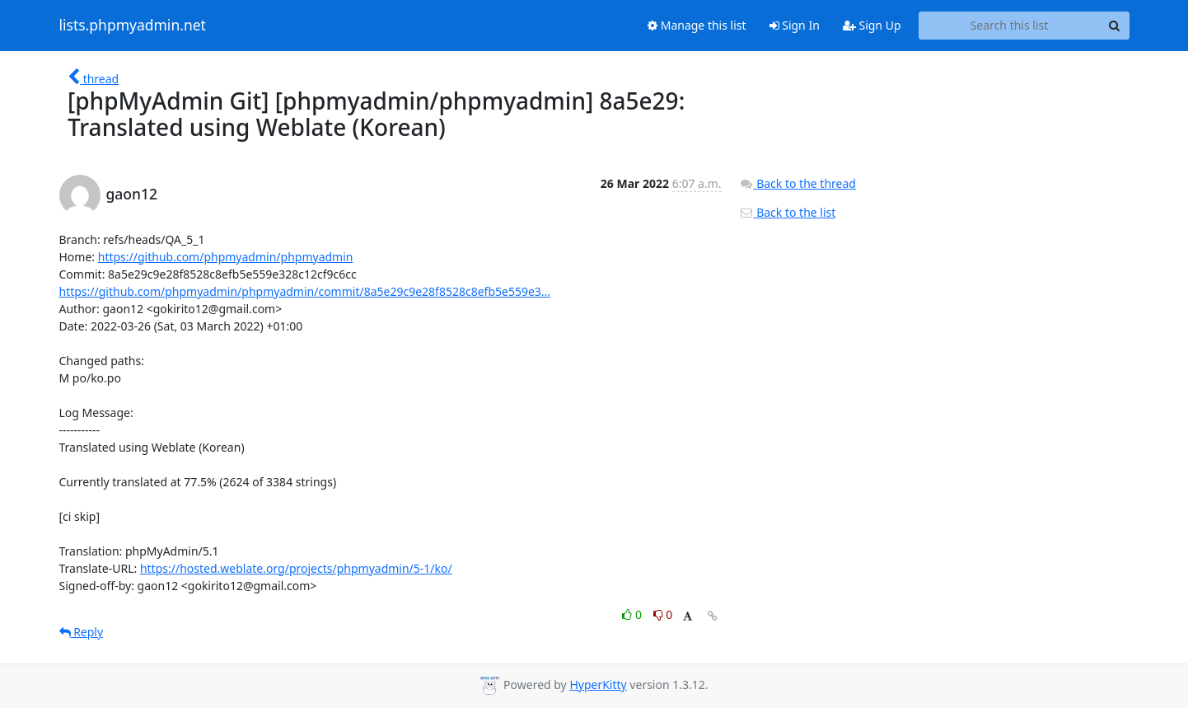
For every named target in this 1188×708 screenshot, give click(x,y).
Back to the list (787, 212)
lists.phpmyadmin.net (132, 25)
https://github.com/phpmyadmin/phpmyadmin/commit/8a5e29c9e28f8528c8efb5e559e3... (305, 291)
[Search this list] (1010, 26)
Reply (81, 632)
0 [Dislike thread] (663, 614)
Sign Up (872, 25)
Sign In (794, 25)
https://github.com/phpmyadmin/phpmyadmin (225, 257)
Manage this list (697, 25)
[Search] (1115, 26)
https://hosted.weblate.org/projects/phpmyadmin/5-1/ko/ (296, 568)
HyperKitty (597, 684)
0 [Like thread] (633, 614)
